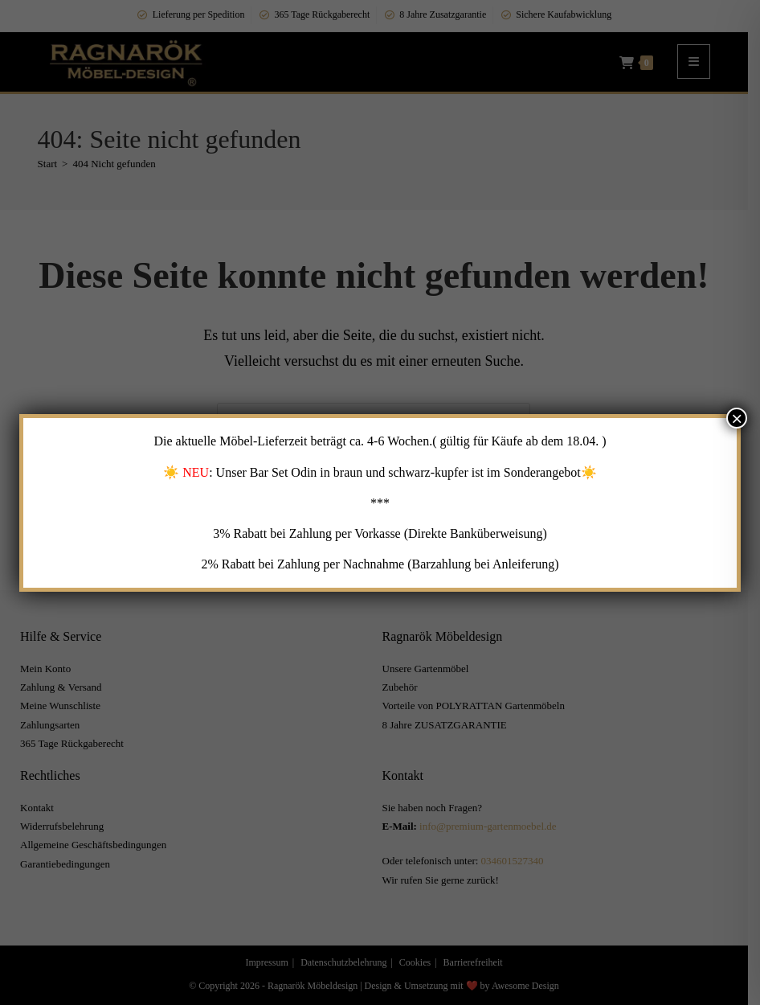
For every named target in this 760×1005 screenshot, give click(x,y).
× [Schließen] (736, 418)
